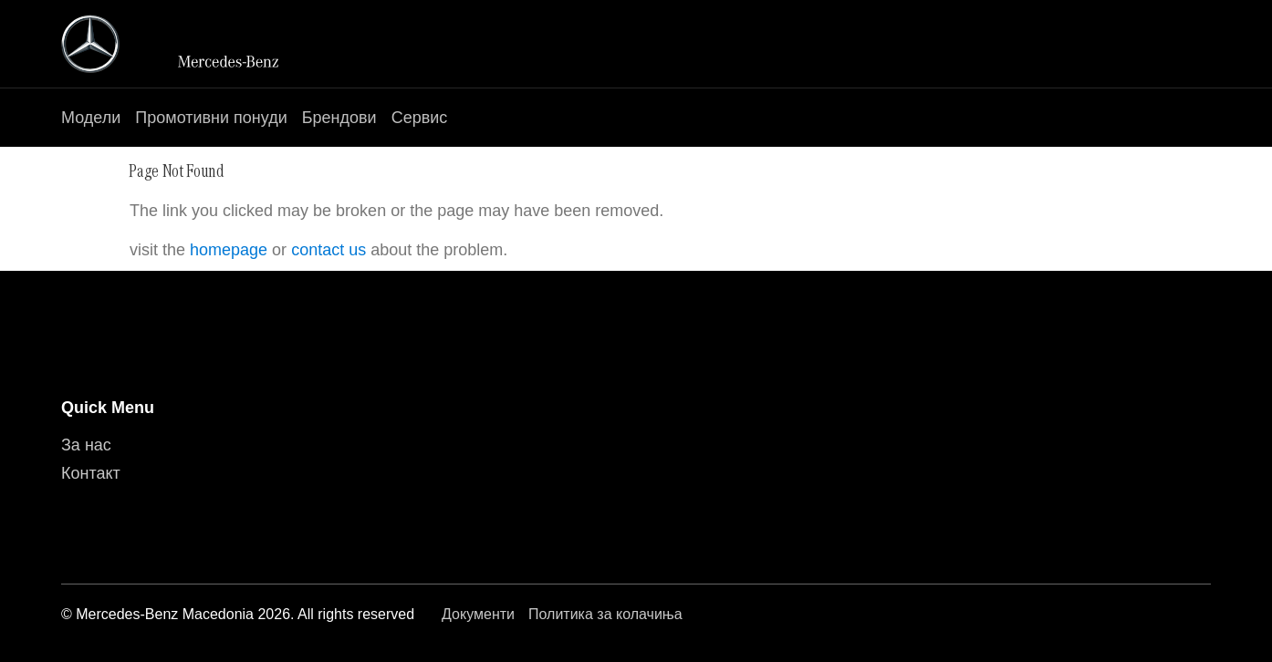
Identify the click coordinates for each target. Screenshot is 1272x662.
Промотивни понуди (211, 118)
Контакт (90, 473)
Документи (478, 614)
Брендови (339, 118)
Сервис (419, 118)
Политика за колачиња (605, 614)
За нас (86, 445)
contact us (328, 250)
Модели (90, 118)
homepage (228, 250)
